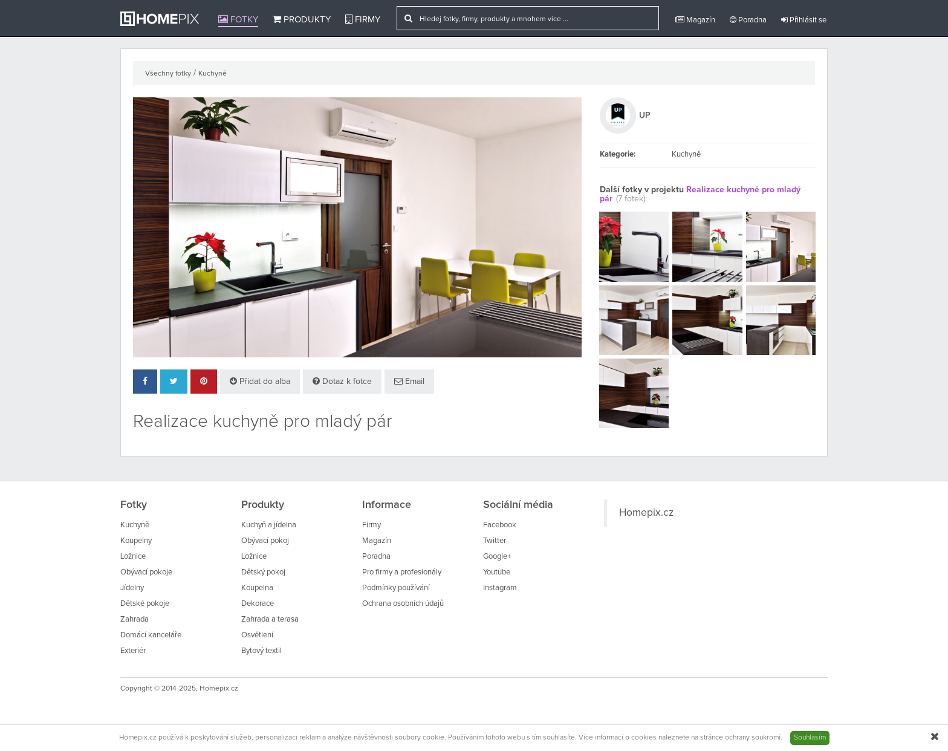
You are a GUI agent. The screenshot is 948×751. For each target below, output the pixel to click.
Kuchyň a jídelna (268, 525)
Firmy (362, 19)
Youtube (496, 572)
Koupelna (257, 588)
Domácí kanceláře (150, 635)
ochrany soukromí (753, 737)
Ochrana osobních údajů (403, 604)
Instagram (500, 588)
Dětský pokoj (263, 572)
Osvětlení (257, 635)
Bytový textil (261, 651)
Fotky (238, 19)
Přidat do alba (260, 381)
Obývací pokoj (265, 541)
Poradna (748, 20)
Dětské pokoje (144, 604)
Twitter (494, 541)
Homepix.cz (646, 512)
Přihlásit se (803, 20)
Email (409, 381)
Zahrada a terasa (270, 619)
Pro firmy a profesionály (401, 572)
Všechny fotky (168, 73)
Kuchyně (212, 73)
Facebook (499, 525)
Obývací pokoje (146, 572)
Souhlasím (810, 737)
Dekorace (257, 604)
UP (645, 115)
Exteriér (133, 651)
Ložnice (133, 557)
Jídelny (132, 588)
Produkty (302, 19)
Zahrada (134, 619)
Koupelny (136, 541)
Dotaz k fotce (342, 381)
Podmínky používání (396, 588)
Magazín (695, 20)
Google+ (497, 557)
